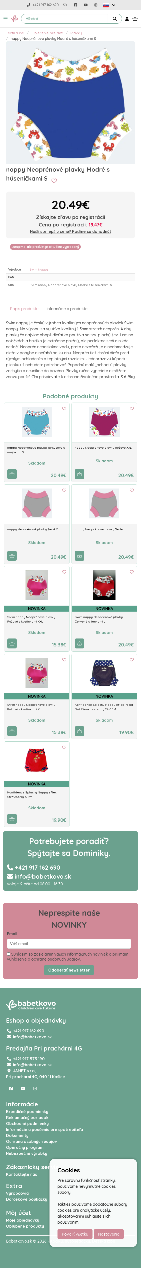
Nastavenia (109, 1234)
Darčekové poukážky (26, 1199)
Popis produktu (24, 308)
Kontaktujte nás (21, 1174)
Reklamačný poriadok (27, 1117)
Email (12, 933)
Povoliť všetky (75, 1234)
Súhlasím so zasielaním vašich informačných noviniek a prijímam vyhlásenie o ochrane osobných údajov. (67, 957)
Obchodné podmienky (27, 1123)
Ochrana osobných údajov (31, 1141)
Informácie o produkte (67, 308)
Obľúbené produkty (25, 1226)
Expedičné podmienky (27, 1111)
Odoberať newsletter (69, 970)
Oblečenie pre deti (47, 33)
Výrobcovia (17, 1193)
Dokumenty (17, 1135)
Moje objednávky (22, 1220)
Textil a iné (15, 33)
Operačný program (25, 1147)
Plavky (76, 33)
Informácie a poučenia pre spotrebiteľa (44, 1129)
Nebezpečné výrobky (26, 1153)
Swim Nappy (39, 269)
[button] (5, 18)
